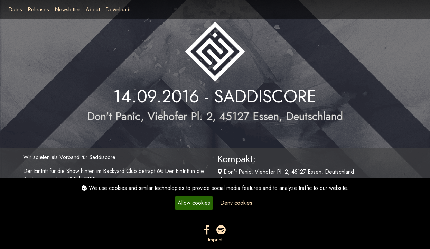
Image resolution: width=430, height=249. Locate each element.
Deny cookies (236, 203)
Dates (15, 9)
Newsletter (67, 9)
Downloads (118, 9)
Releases (38, 9)
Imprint (215, 239)
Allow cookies (194, 203)
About (93, 9)
